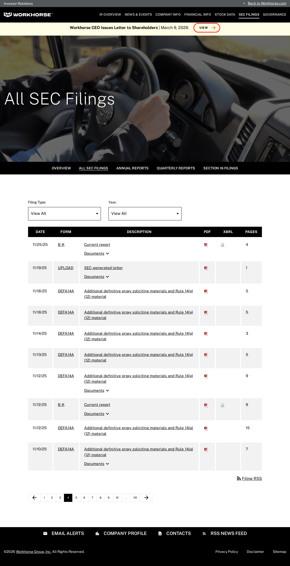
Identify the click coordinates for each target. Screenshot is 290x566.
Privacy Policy (226, 554)
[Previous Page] (34, 500)
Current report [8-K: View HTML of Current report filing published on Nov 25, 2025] (97, 247)
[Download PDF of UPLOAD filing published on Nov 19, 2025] (206, 270)
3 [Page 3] (61, 501)
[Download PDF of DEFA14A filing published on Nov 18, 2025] (206, 293)
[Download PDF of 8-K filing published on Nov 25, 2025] (206, 247)
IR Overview (110, 14)
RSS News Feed (228, 535)
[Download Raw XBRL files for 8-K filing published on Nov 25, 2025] (222, 247)
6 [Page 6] (85, 501)
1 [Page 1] (45, 501)
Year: (112, 205)
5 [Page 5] (77, 501)
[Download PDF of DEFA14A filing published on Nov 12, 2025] (206, 378)
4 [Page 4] (69, 501)
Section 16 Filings (220, 171)
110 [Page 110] (136, 501)
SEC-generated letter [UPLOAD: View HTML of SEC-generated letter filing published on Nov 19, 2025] (103, 270)
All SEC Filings (93, 171)
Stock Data (225, 14)
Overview (61, 171)
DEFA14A (66, 293)
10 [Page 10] (119, 501)
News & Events (138, 14)
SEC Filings (249, 14)
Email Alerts (67, 535)
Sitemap (279, 554)
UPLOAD (65, 270)
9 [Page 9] (110, 501)
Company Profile (125, 535)
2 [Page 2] (53, 501)
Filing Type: (37, 205)
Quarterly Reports (176, 171)
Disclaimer (255, 554)
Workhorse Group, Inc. (33, 554)
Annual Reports (132, 171)
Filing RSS (249, 481)
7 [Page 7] (94, 501)
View (203, 30)
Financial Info (197, 14)
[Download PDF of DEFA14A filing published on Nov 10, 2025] (206, 452)
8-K (61, 247)
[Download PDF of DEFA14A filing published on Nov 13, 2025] (206, 357)
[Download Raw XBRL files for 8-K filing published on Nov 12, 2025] (222, 407)
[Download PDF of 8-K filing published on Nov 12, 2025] (206, 407)
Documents (97, 256)
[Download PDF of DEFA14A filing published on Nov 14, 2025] (206, 336)
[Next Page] (146, 500)
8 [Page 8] (102, 501)
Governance (274, 14)
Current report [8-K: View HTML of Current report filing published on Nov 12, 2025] (97, 407)
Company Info (168, 14)
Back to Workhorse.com (267, 3)
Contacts (178, 535)
